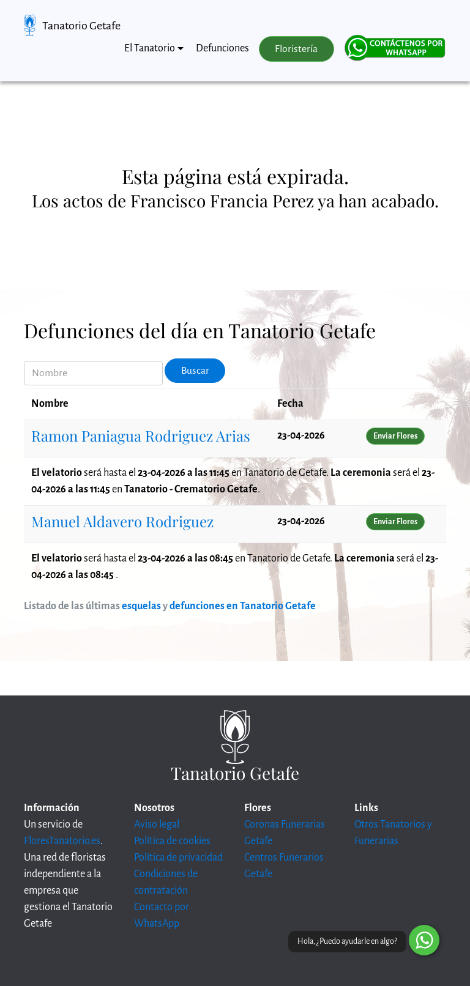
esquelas (141, 606)
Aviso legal (156, 824)
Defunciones (222, 48)
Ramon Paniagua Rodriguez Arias (140, 435)
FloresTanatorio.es (62, 841)
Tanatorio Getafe (81, 26)
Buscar (195, 370)
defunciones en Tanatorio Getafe (243, 606)
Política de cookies (172, 841)
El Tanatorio (149, 48)
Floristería (296, 48)
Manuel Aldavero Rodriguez (122, 521)
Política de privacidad (178, 857)
